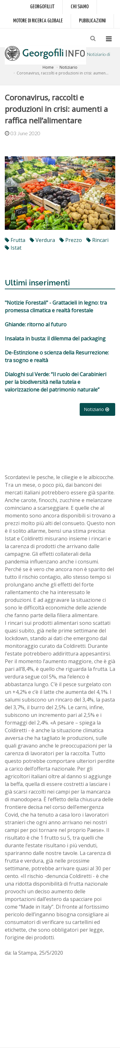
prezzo (71, 240)
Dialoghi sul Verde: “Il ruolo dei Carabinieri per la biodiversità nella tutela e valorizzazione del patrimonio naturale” (55, 382)
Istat (13, 247)
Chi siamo (80, 7)
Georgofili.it (42, 7)
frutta (15, 240)
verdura (42, 240)
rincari (97, 240)
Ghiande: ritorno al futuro (36, 324)
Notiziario (68, 67)
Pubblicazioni (92, 21)
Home (48, 67)
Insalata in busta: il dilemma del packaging (55, 338)
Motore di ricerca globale (38, 21)
